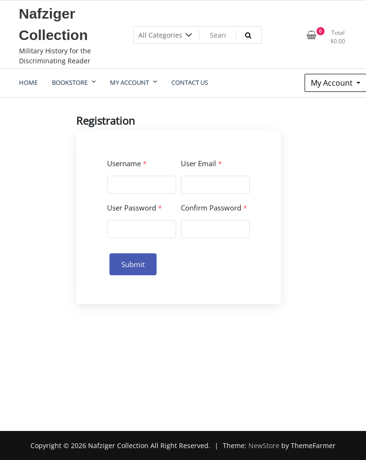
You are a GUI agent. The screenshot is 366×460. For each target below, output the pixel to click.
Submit (133, 264)
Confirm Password (214, 207)
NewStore (263, 445)
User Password (134, 207)
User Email (201, 163)
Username (127, 163)
